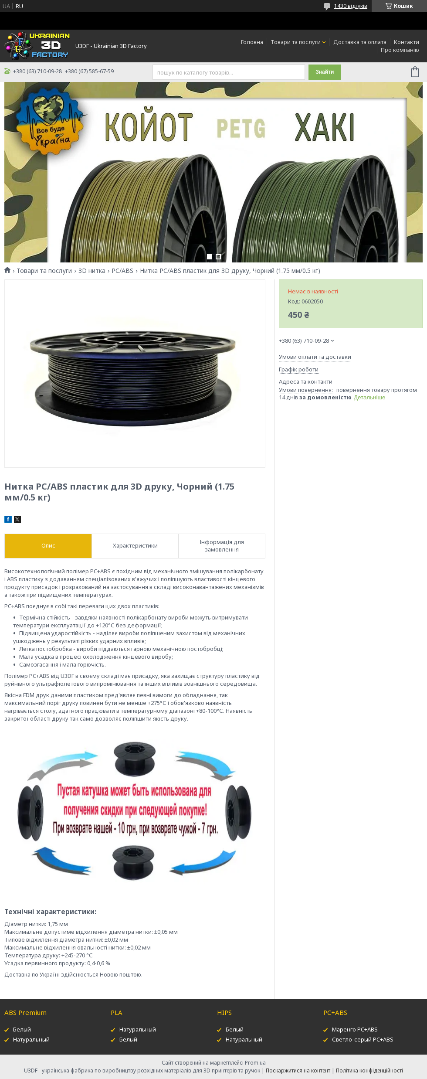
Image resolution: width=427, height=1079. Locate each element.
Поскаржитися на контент (298, 1070)
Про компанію (400, 50)
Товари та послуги (296, 42)
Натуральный (31, 1039)
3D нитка (91, 271)
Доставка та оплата (359, 42)
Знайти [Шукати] (324, 72)
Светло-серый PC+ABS (362, 1039)
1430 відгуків (350, 6)
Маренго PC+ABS (355, 1029)
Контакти (406, 42)
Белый (22, 1029)
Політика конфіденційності (369, 1070)
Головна (252, 42)
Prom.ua (255, 1062)
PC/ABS (122, 271)
